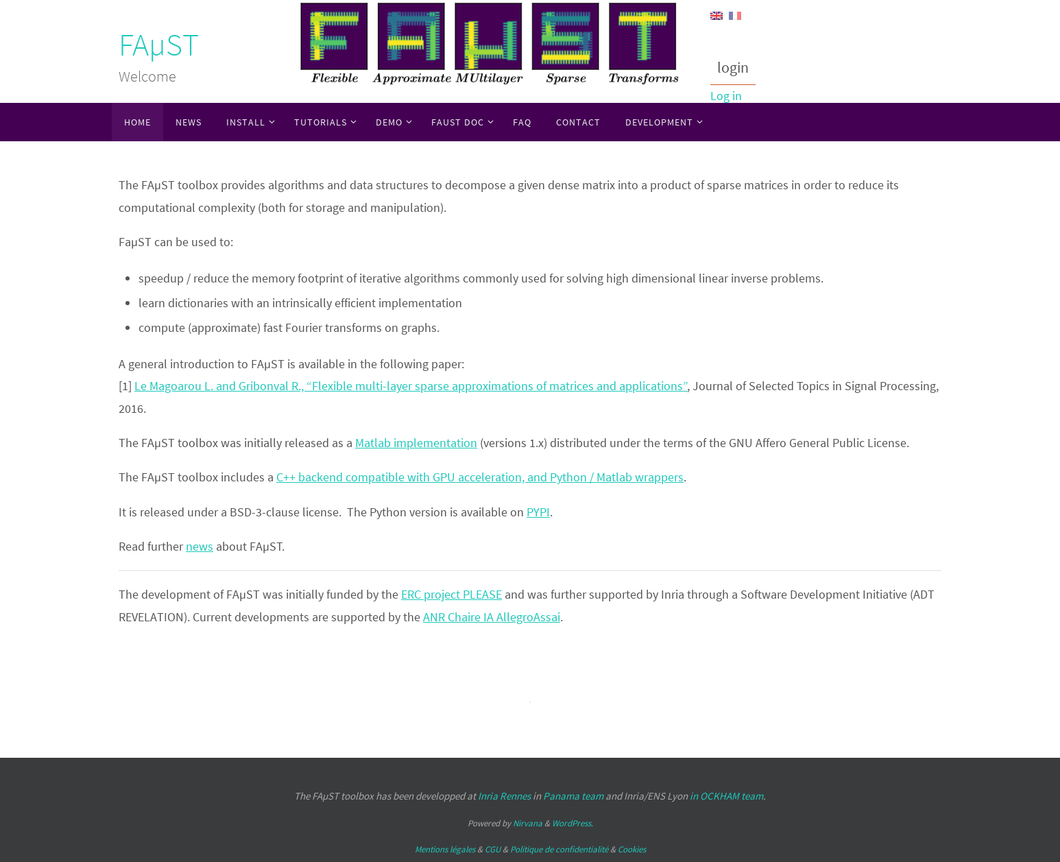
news (199, 546)
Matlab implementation (416, 443)
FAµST (159, 44)
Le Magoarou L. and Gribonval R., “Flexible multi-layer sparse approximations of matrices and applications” (411, 386)
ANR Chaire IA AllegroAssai (491, 617)
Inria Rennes (504, 795)
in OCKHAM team (726, 795)
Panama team (573, 795)
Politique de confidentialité (559, 849)
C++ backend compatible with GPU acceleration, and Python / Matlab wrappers (480, 477)
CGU (493, 849)
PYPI (538, 512)
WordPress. (572, 823)
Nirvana (527, 823)
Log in (726, 96)
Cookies (632, 849)
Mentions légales (445, 849)
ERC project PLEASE (451, 594)
